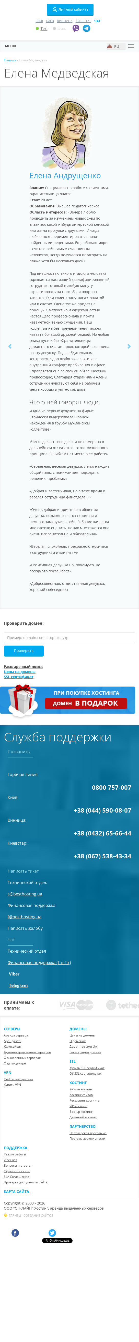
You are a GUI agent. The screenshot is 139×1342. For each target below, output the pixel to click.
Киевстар (83, 21)
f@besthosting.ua (24, 917)
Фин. (59, 28)
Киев (50, 21)
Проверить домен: (24, 623)
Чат (97, 21)
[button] (10, 346)
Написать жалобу (25, 928)
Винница (65, 21)
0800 (39, 21)
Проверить (23, 650)
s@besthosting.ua (25, 894)
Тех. (42, 28)
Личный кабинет (70, 9)
